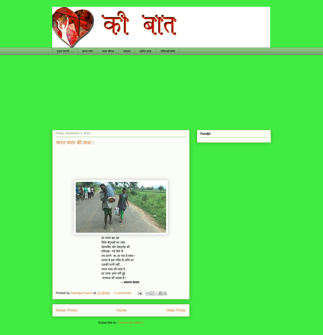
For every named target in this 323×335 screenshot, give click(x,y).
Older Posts (176, 310)
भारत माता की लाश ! (75, 142)
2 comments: (123, 293)
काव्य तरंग (87, 51)
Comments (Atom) (131, 322)
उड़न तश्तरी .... (65, 51)
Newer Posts (66, 310)
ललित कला (145, 51)
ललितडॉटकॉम (167, 51)
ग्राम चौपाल (108, 51)
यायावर (126, 51)
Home (122, 310)
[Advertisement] (161, 89)
